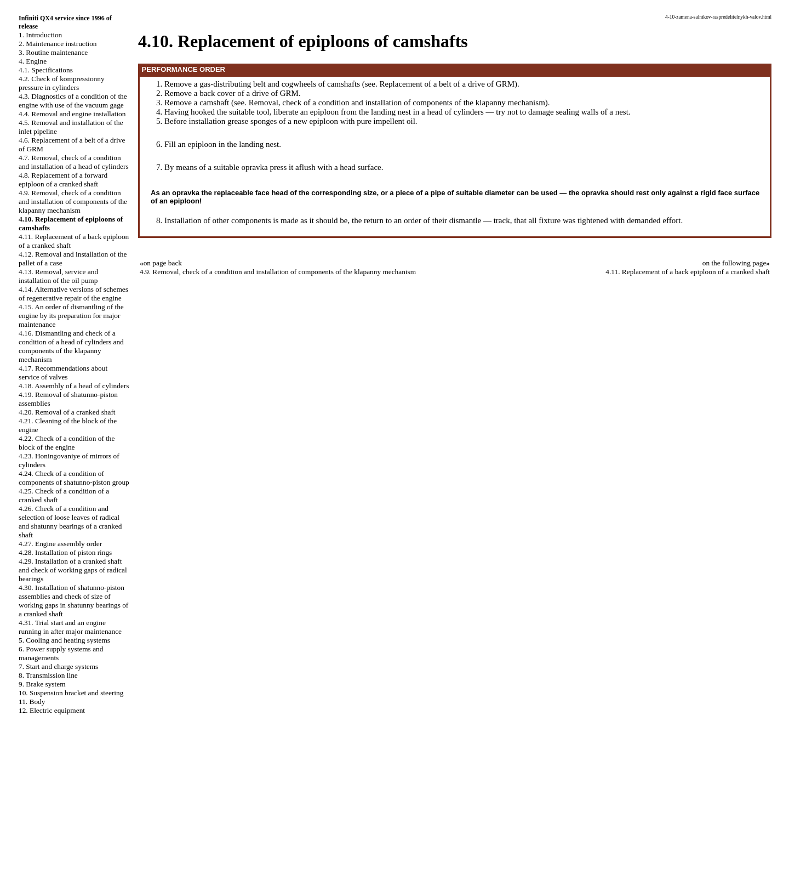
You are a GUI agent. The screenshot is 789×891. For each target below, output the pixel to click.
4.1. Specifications (46, 70)
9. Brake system (42, 684)
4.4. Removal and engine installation (72, 114)
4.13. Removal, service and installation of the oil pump (58, 276)
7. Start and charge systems (58, 666)
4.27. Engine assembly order (60, 544)
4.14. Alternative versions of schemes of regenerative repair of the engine (73, 293)
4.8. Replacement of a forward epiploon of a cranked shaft (63, 179)
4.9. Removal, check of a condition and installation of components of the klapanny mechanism (73, 201)
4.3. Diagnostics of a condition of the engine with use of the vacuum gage (73, 100)
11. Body (32, 701)
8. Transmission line (48, 675)
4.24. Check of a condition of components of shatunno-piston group (74, 477)
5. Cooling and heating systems (64, 640)
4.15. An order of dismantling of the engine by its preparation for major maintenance (71, 315)
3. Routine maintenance (53, 52)
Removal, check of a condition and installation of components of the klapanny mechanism (397, 102)
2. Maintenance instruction (58, 43)
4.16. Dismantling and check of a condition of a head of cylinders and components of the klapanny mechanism (71, 346)
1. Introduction (40, 35)
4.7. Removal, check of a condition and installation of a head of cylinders (74, 162)
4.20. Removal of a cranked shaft (67, 412)
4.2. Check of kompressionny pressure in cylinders (62, 83)
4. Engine (33, 61)
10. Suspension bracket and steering (71, 693)
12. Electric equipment (52, 710)
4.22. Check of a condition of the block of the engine (67, 442)
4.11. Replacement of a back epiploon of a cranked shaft (687, 272)
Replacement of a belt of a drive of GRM (446, 84)
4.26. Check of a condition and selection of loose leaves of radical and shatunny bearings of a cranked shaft (70, 521)
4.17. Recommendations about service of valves (63, 372)
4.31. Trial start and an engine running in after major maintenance (70, 626)
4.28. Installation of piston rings (65, 552)
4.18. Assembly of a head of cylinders (74, 386)
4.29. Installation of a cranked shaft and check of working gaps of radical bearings (73, 570)
